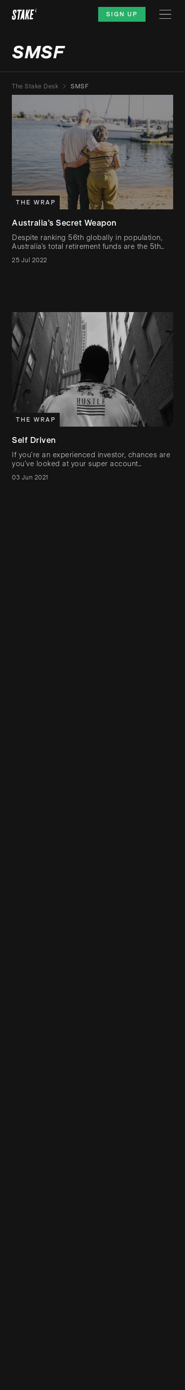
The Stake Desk (35, 86)
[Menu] (165, 14)
